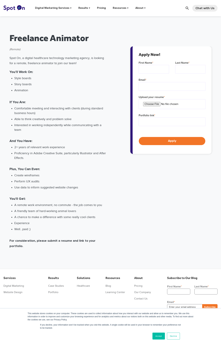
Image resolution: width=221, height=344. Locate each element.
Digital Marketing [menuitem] (13, 285)
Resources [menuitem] (119, 8)
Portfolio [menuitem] (53, 292)
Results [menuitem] (83, 8)
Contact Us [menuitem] (140, 298)
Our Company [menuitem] (142, 292)
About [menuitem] (139, 8)
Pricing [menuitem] (101, 8)
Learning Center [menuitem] (115, 292)
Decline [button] (173, 336)
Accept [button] (158, 336)
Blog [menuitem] (108, 285)
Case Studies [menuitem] (56, 285)
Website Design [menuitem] (12, 292)
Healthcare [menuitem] (83, 285)
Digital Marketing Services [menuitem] (52, 8)
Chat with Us (204, 8)
